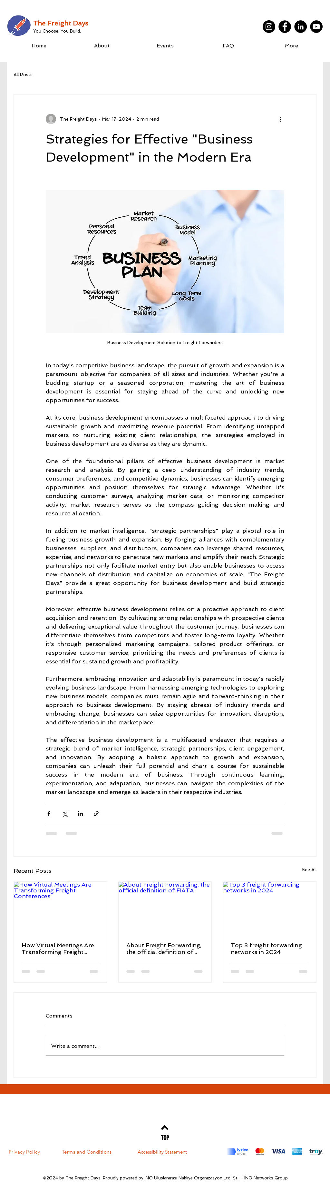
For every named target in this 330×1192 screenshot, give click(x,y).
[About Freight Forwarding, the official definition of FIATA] (165, 908)
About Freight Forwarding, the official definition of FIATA (163, 948)
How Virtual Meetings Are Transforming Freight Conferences (58, 948)
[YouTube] (316, 26)
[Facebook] (284, 26)
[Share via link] (96, 813)
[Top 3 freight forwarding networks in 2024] (269, 908)
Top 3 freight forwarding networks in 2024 (266, 948)
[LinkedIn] (300, 26)
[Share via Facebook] (49, 813)
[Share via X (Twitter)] (65, 813)
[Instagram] (269, 26)
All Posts (23, 74)
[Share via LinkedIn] (80, 813)
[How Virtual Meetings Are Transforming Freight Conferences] (60, 908)
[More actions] (280, 119)
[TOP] (165, 1138)
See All (309, 869)
